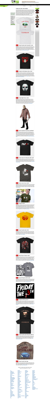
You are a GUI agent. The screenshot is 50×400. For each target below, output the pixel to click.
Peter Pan (26, 386)
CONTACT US (19, 367)
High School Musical (20, 387)
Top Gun (33, 381)
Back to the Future (12, 375)
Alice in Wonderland (12, 373)
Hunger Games (19, 392)
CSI (10, 389)
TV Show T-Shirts (13, 14)
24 (10, 370)
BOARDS (23, 367)
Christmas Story (12, 387)
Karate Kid (26, 370)
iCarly (18, 393)
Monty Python (26, 377)
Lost (25, 373)
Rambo (26, 389)
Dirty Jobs (11, 392)
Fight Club (19, 372)
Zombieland (33, 389)
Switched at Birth (34, 376)
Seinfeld (26, 394)
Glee (18, 377)
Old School (26, 384)
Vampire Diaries (34, 387)
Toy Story (33, 382)
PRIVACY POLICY (30, 367)
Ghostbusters (19, 376)
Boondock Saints (12, 381)
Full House (19, 374)
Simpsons (26, 396)
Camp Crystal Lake (23, 234)
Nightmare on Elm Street (27, 382)
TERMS (27, 367)
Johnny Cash (19, 396)
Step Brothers (33, 374)
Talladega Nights (34, 377)
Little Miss (26, 372)
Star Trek (33, 373)
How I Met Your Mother (20, 391)
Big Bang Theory (12, 379)
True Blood (33, 384)
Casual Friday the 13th (28, 281)
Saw (25, 392)
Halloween (19, 382)
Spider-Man (33, 372)
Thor (32, 380)
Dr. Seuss (11, 393)
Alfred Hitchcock (12, 372)
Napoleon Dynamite (27, 380)
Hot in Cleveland (19, 389)
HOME (24, 367)
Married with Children (27, 374)
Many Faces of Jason (31, 260)
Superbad (33, 375)
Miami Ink (26, 375)
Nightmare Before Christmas (28, 381)
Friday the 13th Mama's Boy (21, 76)
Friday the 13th (19, 373)
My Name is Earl (26, 379)
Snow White (33, 370)
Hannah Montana (19, 384)
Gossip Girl (19, 380)
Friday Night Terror (30, 103)
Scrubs (25, 393)
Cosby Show (11, 388)
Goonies (18, 379)
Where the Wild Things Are (35, 388)
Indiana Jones (19, 394)
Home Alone (19, 388)
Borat (10, 382)
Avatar (11, 374)
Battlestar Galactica (12, 377)
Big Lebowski (11, 380)
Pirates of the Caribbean (27, 387)
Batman (11, 376)
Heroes (18, 386)
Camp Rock (11, 384)
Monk (25, 376)
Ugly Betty (33, 386)
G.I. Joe (18, 375)
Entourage (19, 370)
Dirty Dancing (11, 391)
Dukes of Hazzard (12, 394)
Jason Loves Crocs (18, 187)
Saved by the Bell (27, 391)
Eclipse (11, 396)
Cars (10, 386)
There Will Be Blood (34, 379)
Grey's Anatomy (19, 381)
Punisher (26, 388)
